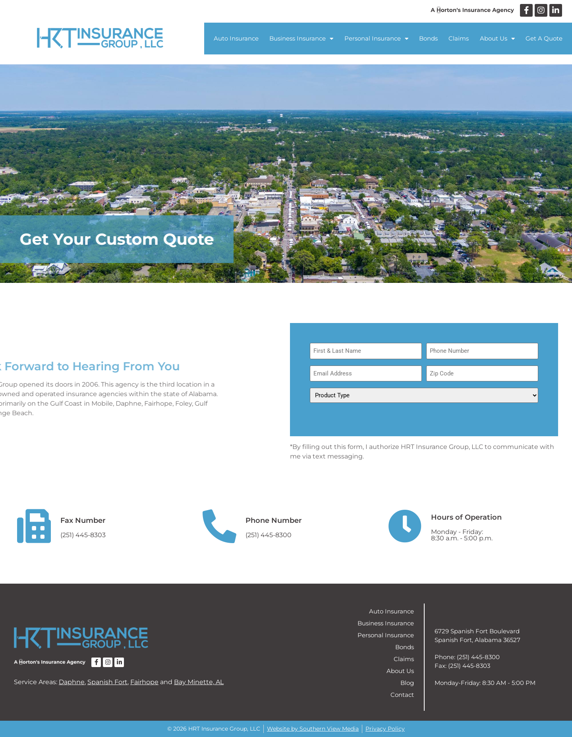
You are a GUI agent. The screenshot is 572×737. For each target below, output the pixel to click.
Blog (407, 683)
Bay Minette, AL (199, 682)
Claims (458, 38)
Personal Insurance (376, 39)
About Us (497, 39)
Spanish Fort (107, 682)
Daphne (72, 682)
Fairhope (144, 682)
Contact (402, 694)
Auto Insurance (236, 38)
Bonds (428, 38)
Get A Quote (544, 38)
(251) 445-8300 (268, 535)
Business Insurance (301, 39)
